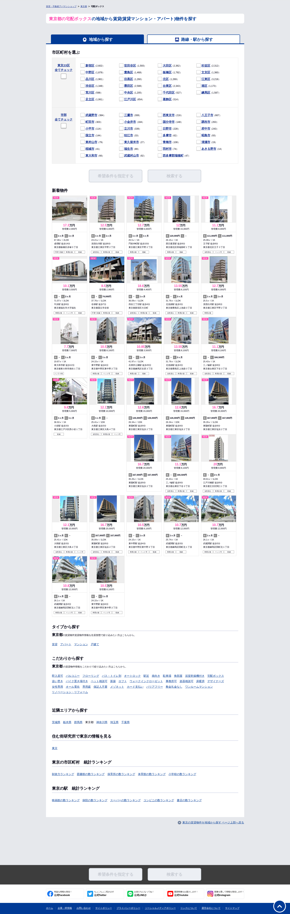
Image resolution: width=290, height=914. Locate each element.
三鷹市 (128, 115)
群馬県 (78, 722)
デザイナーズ (215, 681)
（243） (207, 129)
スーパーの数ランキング (125, 800)
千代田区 (169, 92)
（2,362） (170, 66)
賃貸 (54, 644)
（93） (206, 135)
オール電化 (73, 686)
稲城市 (89, 148)
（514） (169, 99)
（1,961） (92, 79)
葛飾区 (167, 99)
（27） (132, 142)
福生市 (128, 148)
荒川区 (89, 92)
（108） (169, 142)
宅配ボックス (215, 675)
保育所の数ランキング (121, 774)
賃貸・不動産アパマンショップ (61, 6)
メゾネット (117, 686)
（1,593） (132, 66)
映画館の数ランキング (66, 800)
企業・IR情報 (65, 908)
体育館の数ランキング (152, 774)
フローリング (90, 675)
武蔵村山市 (131, 155)
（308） (130, 115)
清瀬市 (205, 142)
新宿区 (89, 65)
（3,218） (208, 79)
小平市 (89, 128)
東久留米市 (131, 142)
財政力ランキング (63, 774)
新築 (113, 681)
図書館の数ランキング (91, 774)
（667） (209, 115)
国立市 (89, 135)
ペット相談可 (99, 681)
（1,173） (207, 86)
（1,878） (92, 72)
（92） (132, 156)
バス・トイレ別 (111, 675)
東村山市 (91, 142)
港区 (204, 85)
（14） (209, 149)
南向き (156, 675)
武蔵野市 (91, 115)
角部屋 (178, 675)
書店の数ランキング (189, 800)
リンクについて (188, 908)
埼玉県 (114, 722)
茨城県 (56, 722)
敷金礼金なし (174, 686)
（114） (91, 129)
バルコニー (73, 675)
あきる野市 (208, 148)
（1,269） (168, 79)
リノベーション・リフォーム (70, 692)
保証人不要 (100, 686)
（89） (129, 149)
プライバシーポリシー (128, 908)
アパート (65, 644)
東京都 (83, 6)
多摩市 (167, 135)
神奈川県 (101, 722)
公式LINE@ (144, 894)
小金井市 (130, 121)
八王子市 (207, 115)
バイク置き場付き (77, 681)
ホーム (49, 908)
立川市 (128, 128)
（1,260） (131, 79)
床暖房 (200, 681)
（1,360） (208, 72)
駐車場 (167, 675)
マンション (81, 644)
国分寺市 (169, 121)
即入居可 (57, 675)
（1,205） (131, 93)
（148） (170, 122)
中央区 (128, 92)
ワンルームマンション (199, 686)
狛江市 (128, 135)
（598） (91, 93)
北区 (166, 79)
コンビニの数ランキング (159, 800)
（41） (90, 149)
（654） (131, 99)
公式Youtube (186, 894)
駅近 (146, 675)
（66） (92, 156)
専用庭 (86, 686)
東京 (54, 748)
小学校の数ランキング (182, 774)
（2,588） (131, 86)
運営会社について (211, 908)
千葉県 (125, 722)
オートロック (132, 675)
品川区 (89, 79)
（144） (91, 135)
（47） (174, 156)
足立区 (89, 99)
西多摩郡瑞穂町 (173, 155)
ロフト (123, 681)
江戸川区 (130, 99)
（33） (129, 135)
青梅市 (167, 142)
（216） (170, 115)
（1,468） (131, 72)
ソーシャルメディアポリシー (160, 908)
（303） (91, 122)
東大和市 (91, 155)
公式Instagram (229, 894)
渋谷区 (89, 85)
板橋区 (167, 72)
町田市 (89, 121)
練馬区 (205, 92)
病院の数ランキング (94, 800)
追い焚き (57, 681)
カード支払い (135, 686)
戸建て (95, 644)
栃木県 (67, 722)
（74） (168, 149)
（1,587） (208, 93)
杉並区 (205, 65)
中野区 (89, 72)
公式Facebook (63, 894)
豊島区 (128, 72)
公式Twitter (104, 894)
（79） (92, 142)
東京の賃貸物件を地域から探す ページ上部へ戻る (213, 822)
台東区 (167, 85)
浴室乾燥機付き (195, 675)
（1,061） (92, 99)
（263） (207, 122)
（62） (168, 135)
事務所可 (171, 681)
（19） (206, 142)
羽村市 (167, 148)
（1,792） (170, 72)
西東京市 (169, 115)
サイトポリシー (103, 908)
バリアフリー (154, 686)
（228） (169, 129)
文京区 (205, 72)
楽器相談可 (186, 681)
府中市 (205, 128)
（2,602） (92, 66)
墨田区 (128, 85)
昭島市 (205, 135)
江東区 (205, 79)
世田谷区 (130, 65)
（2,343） (170, 86)
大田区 (167, 65)
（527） (170, 93)
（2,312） (208, 66)
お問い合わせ (84, 908)
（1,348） (92, 86)
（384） (93, 115)
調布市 (205, 121)
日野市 (167, 128)
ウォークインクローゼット (146, 681)
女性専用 (57, 686)
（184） (131, 122)
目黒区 (128, 79)
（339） (130, 129)
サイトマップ (232, 908)
